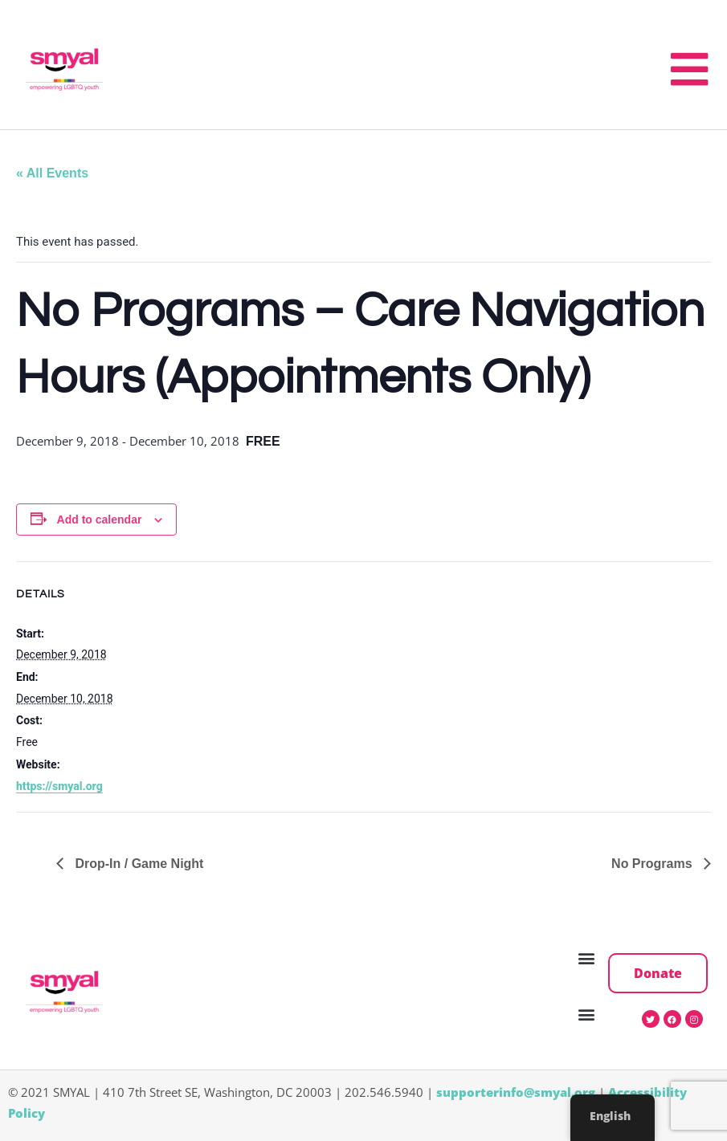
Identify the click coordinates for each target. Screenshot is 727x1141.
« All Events (52, 173)
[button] (587, 958)
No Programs (653, 863)
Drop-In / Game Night (137, 863)
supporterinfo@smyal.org (515, 1092)
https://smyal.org (59, 786)
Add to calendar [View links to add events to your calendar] (99, 519)
